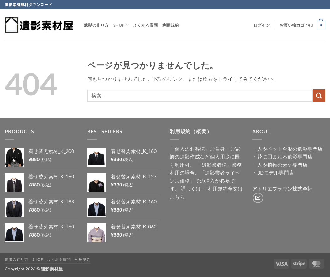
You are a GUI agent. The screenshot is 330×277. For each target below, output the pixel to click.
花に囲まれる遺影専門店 (284, 156)
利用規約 (170, 25)
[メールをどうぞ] (258, 198)
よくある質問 (145, 25)
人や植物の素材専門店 (282, 165)
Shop (121, 25)
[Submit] (319, 95)
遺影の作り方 (96, 25)
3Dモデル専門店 (275, 172)
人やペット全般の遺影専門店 (289, 149)
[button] (261, 25)
